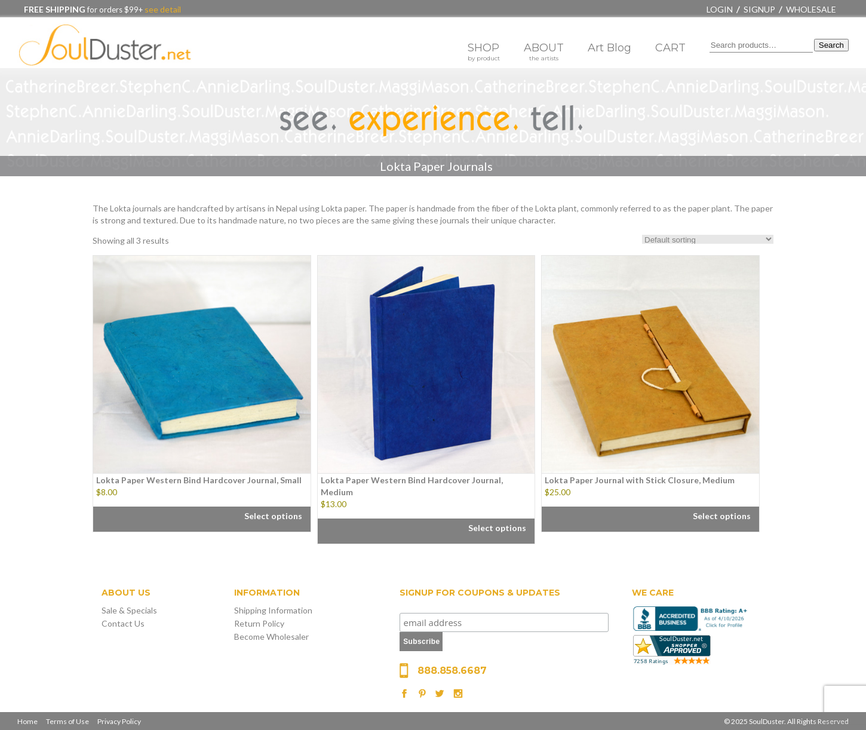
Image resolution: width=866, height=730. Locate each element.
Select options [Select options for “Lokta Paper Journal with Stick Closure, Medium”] (722, 516)
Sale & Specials (129, 610)
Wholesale (811, 9)
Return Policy (259, 623)
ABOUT (544, 51)
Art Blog (609, 47)
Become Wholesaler (271, 636)
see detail (162, 9)
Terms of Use (67, 721)
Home (27, 721)
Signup (759, 9)
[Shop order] (707, 239)
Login (720, 9)
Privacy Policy (119, 721)
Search (831, 45)
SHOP (484, 51)
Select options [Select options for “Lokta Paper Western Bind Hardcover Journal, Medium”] (497, 528)
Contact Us (123, 623)
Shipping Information (273, 610)
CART (670, 47)
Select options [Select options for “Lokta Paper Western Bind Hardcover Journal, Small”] (273, 516)
